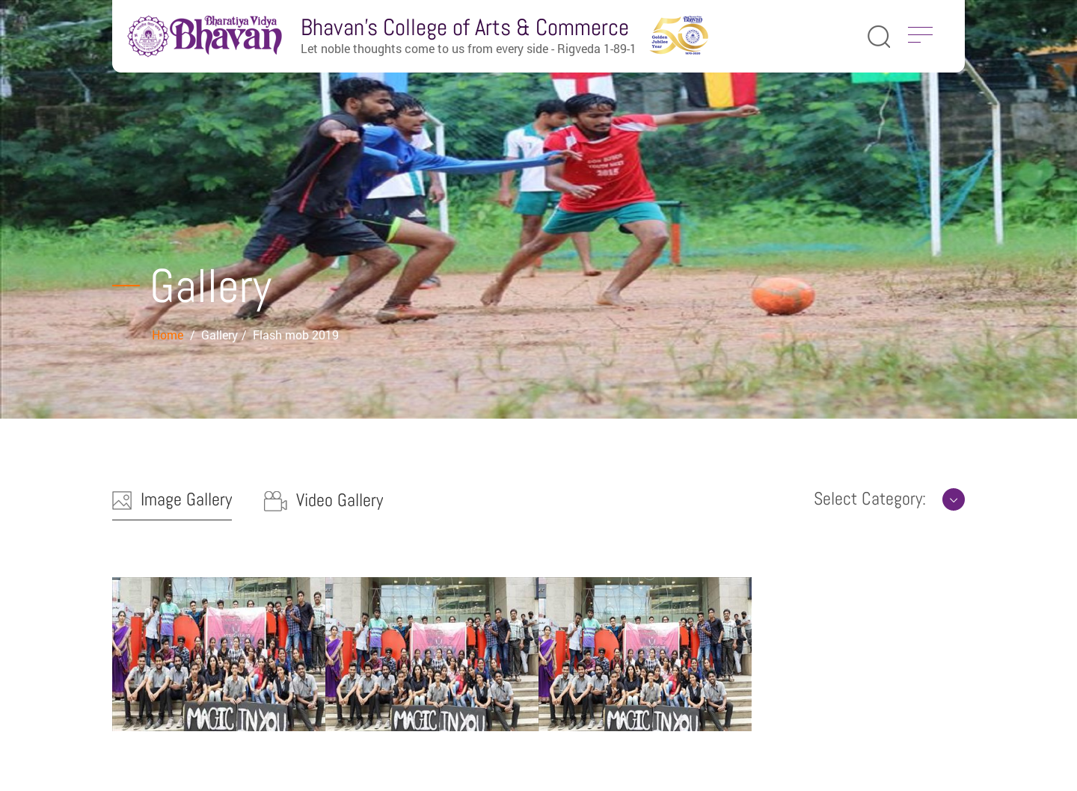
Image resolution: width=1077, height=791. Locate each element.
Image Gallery (172, 499)
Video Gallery (323, 499)
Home (169, 334)
